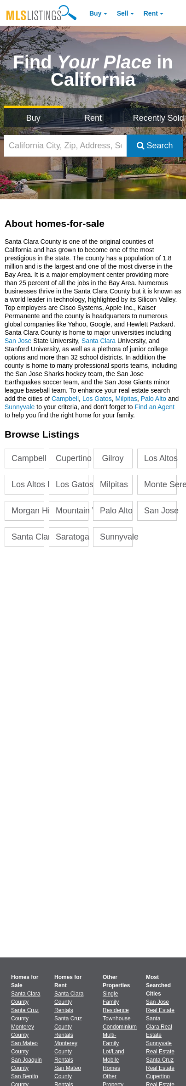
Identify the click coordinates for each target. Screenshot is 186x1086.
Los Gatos (97, 398)
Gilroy (113, 458)
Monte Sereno (160, 484)
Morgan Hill (28, 510)
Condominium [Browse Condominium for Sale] (120, 1027)
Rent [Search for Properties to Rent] (93, 118)
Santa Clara (99, 340)
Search (155, 145)
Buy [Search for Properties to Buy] (33, 118)
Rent (151, 13)
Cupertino (72, 458)
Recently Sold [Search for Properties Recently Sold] (158, 118)
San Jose (18, 340)
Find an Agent (154, 407)
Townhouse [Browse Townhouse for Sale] (117, 1018)
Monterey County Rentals (65, 1051)
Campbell (65, 398)
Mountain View (72, 510)
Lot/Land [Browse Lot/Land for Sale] (113, 1051)
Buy (95, 13)
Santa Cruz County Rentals (68, 1026)
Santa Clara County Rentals (68, 1001)
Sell (122, 13)
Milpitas (126, 398)
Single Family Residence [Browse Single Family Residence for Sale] (116, 1001)
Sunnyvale (20, 407)
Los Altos (160, 458)
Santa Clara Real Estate (159, 1026)
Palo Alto (153, 398)
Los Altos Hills (28, 484)
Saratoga (72, 536)
